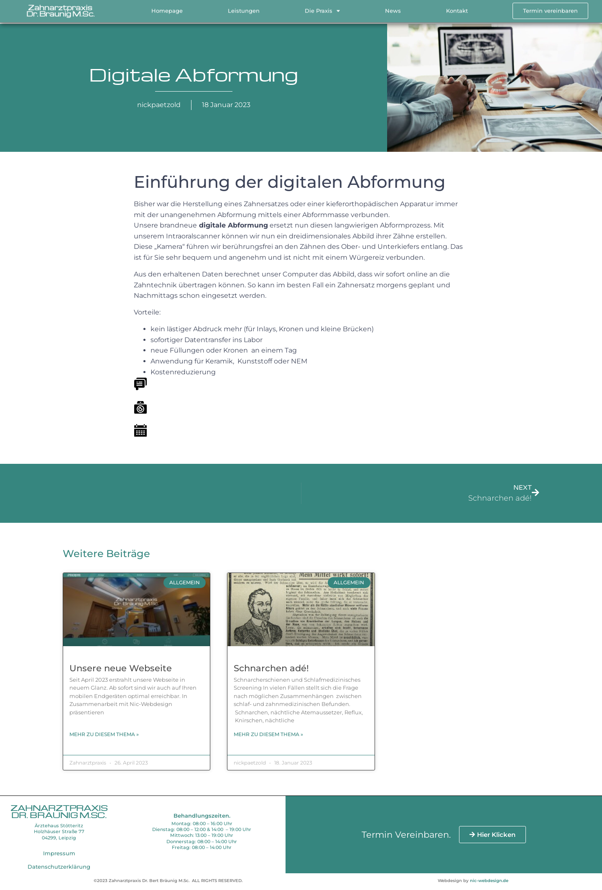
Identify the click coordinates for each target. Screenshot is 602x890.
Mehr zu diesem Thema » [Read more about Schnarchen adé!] (268, 734)
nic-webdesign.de (489, 880)
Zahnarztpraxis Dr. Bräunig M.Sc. (60, 8)
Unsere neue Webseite (120, 668)
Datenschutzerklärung (59, 866)
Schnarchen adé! (271, 668)
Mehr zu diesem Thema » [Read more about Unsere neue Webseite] (104, 734)
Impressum (59, 853)
